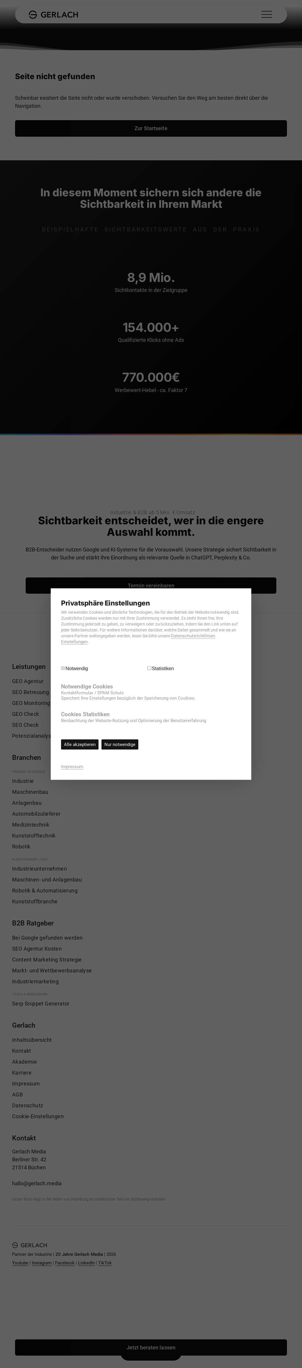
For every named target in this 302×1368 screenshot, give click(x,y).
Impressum (72, 766)
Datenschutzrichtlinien (193, 636)
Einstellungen (74, 641)
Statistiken (163, 668)
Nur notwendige (119, 744)
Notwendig (76, 668)
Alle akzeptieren (80, 744)
